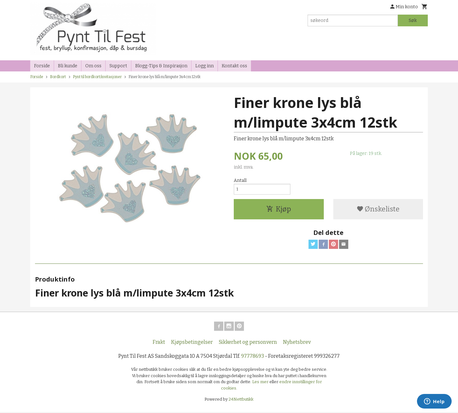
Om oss (93, 66)
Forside (42, 66)
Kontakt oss (234, 66)
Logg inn (204, 66)
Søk (413, 20)
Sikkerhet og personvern (248, 343)
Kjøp (278, 210)
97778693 (252, 357)
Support (118, 66)
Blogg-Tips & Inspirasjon (161, 66)
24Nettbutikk (241, 400)
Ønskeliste (378, 210)
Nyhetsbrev (297, 343)
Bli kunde (67, 66)
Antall (240, 180)
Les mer (260, 382)
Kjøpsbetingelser (192, 343)
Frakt (159, 343)
